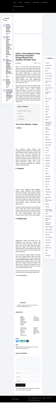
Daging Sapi (18, 347)
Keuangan (47, 163)
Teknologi (47, 234)
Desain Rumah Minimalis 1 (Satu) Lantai (8, 82)
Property (47, 204)
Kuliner (46, 168)
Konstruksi (47, 165)
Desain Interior (48, 78)
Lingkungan (47, 176)
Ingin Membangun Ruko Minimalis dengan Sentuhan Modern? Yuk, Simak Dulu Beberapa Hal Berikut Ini (9, 67)
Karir (46, 152)
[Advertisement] (28, 24)
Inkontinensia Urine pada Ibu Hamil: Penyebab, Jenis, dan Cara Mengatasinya (23, 331)
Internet (47, 147)
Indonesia (47, 134)
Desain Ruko (48, 85)
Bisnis (46, 70)
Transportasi (48, 242)
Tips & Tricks (48, 240)
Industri (46, 137)
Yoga (46, 253)
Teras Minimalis (48, 237)
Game (46, 114)
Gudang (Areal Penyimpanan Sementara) (48, 124)
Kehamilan (47, 158)
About (14, 2)
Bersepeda (47, 68)
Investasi (47, 150)
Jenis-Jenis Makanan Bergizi (24, 110)
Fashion (47, 101)
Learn (46, 171)
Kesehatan (47, 160)
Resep (46, 213)
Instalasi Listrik (48, 142)
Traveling (47, 245)
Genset (46, 119)
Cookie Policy (45, 2)
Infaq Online (48, 139)
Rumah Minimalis (49, 226)
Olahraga (47, 181)
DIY (46, 96)
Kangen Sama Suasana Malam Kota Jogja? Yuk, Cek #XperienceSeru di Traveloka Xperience (10, 94)
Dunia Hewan (48, 98)
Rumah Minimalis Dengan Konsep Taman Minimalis (8, 28)
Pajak (46, 186)
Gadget (46, 111)
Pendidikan (47, 189)
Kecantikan (47, 155)
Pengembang (48, 191)
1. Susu (20, 113)
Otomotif (47, 184)
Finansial (47, 106)
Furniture (47, 109)
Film (46, 103)
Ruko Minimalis (48, 216)
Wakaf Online (48, 247)
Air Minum (47, 62)
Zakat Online (48, 255)
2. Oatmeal (20, 116)
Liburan (47, 173)
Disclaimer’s (27, 2)
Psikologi (47, 206)
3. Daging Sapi (21, 119)
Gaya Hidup (47, 116)
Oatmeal (24, 348)
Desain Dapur (48, 73)
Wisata (46, 250)
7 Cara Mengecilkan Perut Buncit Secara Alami (36, 318)
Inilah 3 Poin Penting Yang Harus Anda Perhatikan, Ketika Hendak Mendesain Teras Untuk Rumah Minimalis (9, 45)
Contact (20, 2)
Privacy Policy (36, 2)
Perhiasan (47, 194)
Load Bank (47, 178)
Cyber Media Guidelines (18, 6)
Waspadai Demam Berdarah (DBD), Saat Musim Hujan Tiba (36, 330)
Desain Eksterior (49, 76)
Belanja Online (48, 65)
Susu (28, 348)
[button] (13, 10)
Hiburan (47, 131)
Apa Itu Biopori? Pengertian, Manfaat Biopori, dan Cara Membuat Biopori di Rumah (23, 320)
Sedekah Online (48, 229)
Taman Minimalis (49, 232)
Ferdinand (19, 63)
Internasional (48, 144)
